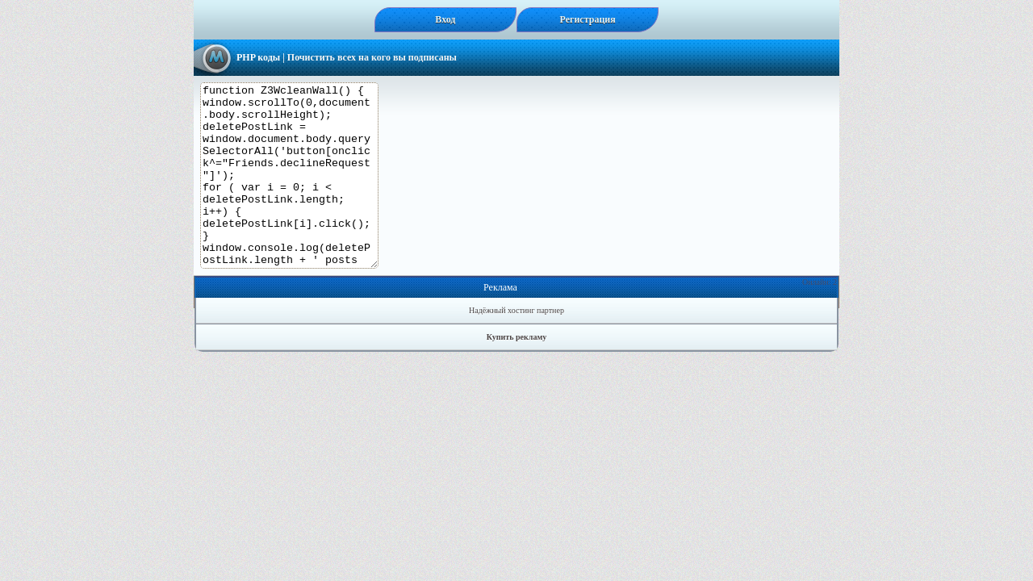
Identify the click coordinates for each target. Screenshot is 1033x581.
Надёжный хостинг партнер (516, 346)
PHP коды (258, 57)
